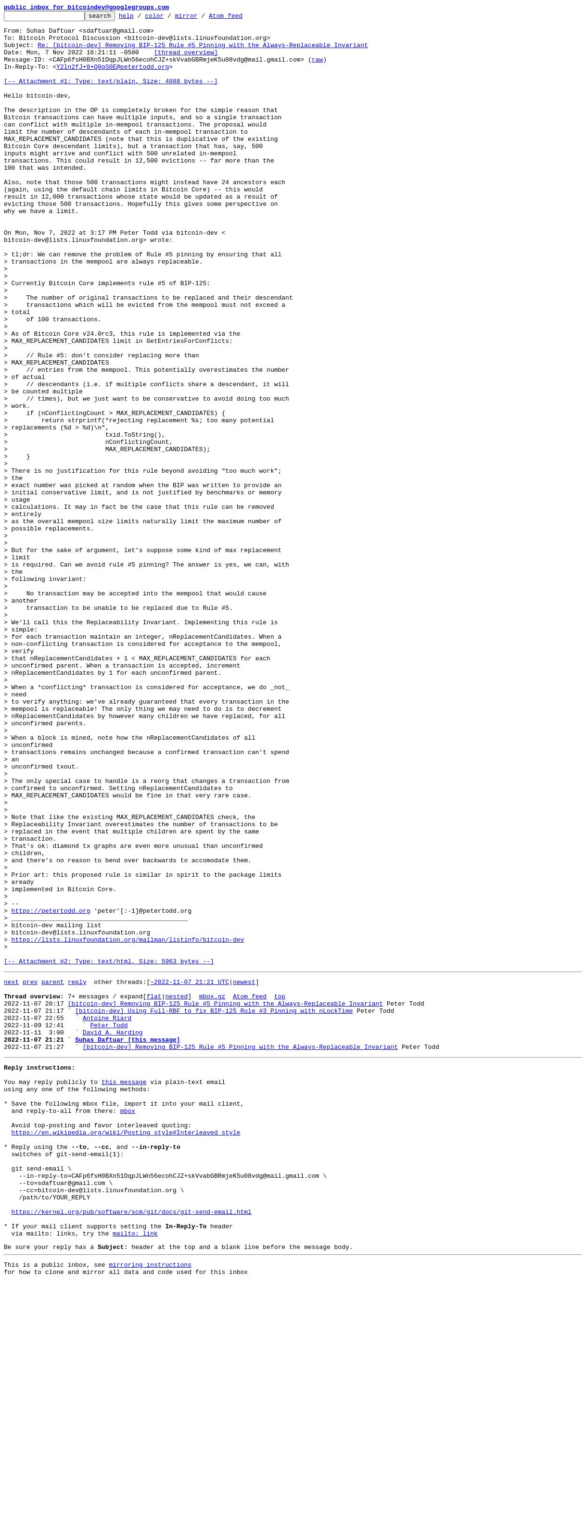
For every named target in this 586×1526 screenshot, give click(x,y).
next (11, 1173)
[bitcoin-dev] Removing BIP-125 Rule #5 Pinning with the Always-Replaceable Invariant (225, 1199)
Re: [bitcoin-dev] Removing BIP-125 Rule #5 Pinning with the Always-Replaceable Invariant (203, 52)
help (141, 18)
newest (244, 1173)
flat (153, 1190)
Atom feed (240, 18)
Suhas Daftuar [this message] (127, 1242)
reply (77, 1173)
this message (124, 1290)
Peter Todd (108, 1225)
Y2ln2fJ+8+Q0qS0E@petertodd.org (112, 78)
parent (52, 1173)
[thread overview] (186, 60)
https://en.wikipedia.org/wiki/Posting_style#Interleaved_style (126, 1351)
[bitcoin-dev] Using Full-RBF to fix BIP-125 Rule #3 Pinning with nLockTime (214, 1208)
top (279, 1190)
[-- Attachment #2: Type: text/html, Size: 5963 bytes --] (109, 1151)
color (169, 18)
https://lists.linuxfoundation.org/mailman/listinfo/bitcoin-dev (128, 1125)
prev (30, 1173)
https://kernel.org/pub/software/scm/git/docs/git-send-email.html (132, 1446)
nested (176, 1190)
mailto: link (135, 1472)
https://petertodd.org (51, 1090)
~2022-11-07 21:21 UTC (189, 1173)
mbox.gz (212, 1190)
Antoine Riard (107, 1216)
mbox (127, 1325)
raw (317, 69)
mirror (201, 18)
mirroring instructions (150, 1506)
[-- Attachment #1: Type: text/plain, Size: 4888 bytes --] (111, 95)
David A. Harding (113, 1234)
